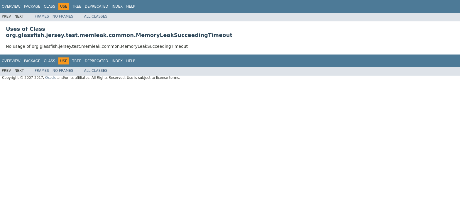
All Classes (95, 16)
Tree (76, 6)
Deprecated (96, 6)
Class (49, 6)
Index (117, 6)
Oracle (50, 78)
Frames (42, 16)
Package (32, 6)
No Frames (63, 16)
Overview (11, 6)
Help (130, 6)
